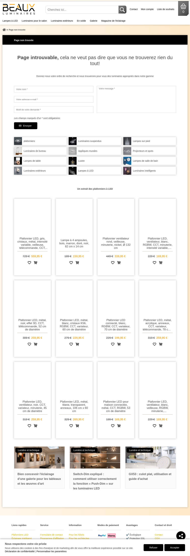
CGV (157, 538)
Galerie (93, 20)
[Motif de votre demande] (53, 109)
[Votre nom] (53, 89)
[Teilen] (181, 536)
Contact (134, 9)
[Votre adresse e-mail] (53, 99)
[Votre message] (136, 99)
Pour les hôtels (76, 534)
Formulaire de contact (51, 534)
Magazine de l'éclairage (113, 20)
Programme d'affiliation (52, 538)
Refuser (153, 547)
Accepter (174, 547)
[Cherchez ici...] (82, 10)
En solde (81, 20)
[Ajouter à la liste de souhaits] (29, 263)
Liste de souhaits (165, 9)
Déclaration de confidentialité (20, 551)
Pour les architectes (79, 538)
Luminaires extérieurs (62, 20)
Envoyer (27, 125)
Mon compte (147, 9)
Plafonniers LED (20, 534)
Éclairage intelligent (22, 538)
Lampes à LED (10, 20)
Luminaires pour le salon (34, 20)
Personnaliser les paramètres (51, 551)
